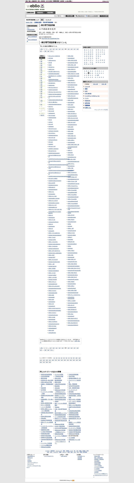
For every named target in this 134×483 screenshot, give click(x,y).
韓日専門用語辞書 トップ (32, 19)
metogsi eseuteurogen (54, 261)
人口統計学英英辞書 (46, 431)
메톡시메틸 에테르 (72, 272)
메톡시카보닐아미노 (73, 186)
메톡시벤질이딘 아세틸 (73, 73)
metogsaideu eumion (53, 203)
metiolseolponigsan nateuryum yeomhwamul (54, 80)
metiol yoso (51, 69)
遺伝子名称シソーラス (61, 413)
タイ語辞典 (96, 468)
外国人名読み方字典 (46, 382)
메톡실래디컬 (71, 241)
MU (41, 97)
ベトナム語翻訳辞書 (46, 445)
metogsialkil (51, 297)
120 (53, 49)
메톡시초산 (70, 109)
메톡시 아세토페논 (53, 246)
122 (59, 49)
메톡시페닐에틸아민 (73, 323)
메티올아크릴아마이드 (54, 71)
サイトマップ (31, 464)
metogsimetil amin (72, 261)
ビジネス (47, 450)
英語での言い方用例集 (75, 399)
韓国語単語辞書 (59, 434)
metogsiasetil (51, 319)
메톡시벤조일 (71, 87)
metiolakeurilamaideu (53, 73)
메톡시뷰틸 (70, 100)
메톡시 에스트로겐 (53, 259)
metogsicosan (71, 111)
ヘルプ (29, 459)
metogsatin (51, 230)
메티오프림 (51, 111)
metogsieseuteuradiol (73, 120)
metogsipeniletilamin (73, 325)
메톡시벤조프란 (71, 96)
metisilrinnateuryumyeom (54, 180)
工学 (77, 450)
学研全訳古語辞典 (46, 447)
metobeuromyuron (53, 185)
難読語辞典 (44, 378)
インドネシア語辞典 (99, 467)
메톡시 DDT (51, 255)
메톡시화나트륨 (71, 159)
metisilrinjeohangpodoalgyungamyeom (58, 164)
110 (79, 357)
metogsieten (71, 129)
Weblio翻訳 (96, 460)
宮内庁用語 (72, 376)
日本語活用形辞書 (73, 374)
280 (47, 362)
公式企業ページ (81, 456)
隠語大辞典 (58, 382)
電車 (64, 450)
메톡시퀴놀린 (71, 219)
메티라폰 (50, 124)
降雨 (86, 89)
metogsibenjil (71, 58)
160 (53, 360)
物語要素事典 (58, 380)
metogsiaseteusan (53, 315)
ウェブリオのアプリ (48, 456)
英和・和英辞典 (41, 1)
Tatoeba (57, 407)
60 (66, 357)
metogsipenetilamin (73, 311)
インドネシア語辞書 (46, 443)
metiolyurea (51, 85)
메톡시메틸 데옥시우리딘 (74, 268)
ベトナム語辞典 (98, 470)
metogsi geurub (52, 266)
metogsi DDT (51, 257)
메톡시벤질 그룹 (72, 65)
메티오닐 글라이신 (53, 87)
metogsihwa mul (72, 157)
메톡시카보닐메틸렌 (73, 203)
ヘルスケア (55, 452)
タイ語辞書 (72, 437)
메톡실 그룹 (71, 228)
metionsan (51, 108)
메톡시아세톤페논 (52, 321)
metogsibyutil (71, 102)
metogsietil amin (72, 138)
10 (54, 357)
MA (41, 59)
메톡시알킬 (51, 295)
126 (71, 49)
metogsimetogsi (72, 288)
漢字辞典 (71, 391)
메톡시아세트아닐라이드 (54, 308)
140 (47, 360)
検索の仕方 (30, 457)
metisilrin (50, 144)
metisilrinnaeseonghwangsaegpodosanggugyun (60, 170)
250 (80, 360)
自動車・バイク (69, 450)
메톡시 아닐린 (51, 237)
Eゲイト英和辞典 (45, 405)
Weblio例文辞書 (45, 433)
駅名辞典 (57, 386)
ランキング (48, 19)
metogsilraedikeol (72, 244)
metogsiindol (71, 170)
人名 (75, 452)
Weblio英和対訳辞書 (74, 426)
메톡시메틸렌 (71, 281)
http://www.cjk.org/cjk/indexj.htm (50, 38)
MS (41, 93)
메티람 (50, 119)
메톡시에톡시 (71, 140)
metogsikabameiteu (73, 174)
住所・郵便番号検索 (74, 388)
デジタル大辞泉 (59, 374)
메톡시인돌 (70, 168)
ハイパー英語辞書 (46, 407)
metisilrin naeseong (53, 148)
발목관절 (87, 103)
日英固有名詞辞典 (73, 412)
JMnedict (43, 418)
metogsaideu (51, 194)
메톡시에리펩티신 (72, 113)
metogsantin (51, 226)
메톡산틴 (50, 224)
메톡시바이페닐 (52, 326)
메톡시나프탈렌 (71, 300)
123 (62, 49)
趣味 (60, 452)
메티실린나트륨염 (52, 178)
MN (41, 84)
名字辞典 (43, 390)
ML (41, 80)
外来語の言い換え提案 (47, 380)
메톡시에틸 (70, 131)
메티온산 (50, 106)
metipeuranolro (52, 117)
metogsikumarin (72, 217)
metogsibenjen (52, 332)
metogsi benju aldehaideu (55, 253)
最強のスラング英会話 (61, 418)
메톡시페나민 (71, 305)
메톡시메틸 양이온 (72, 277)
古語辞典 (62, 1)
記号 (98, 75)
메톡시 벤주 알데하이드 (54, 250)
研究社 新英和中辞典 (46, 403)
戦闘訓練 (87, 105)
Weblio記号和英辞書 (46, 420)
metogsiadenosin (52, 284)
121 (56, 49)
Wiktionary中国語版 (74, 434)
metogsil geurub (72, 230)
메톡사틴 (50, 228)
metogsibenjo (71, 80)
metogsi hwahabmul (53, 270)
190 (62, 360)
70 (68, 357)
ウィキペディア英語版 (75, 428)
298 (45, 51)
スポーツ (64, 452)
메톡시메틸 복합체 (72, 264)
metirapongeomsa (53, 135)
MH (41, 72)
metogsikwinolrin (72, 221)
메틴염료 (50, 58)
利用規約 (30, 460)
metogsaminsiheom (53, 222)
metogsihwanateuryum (73, 161)
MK (41, 78)
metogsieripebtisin (72, 115)
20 (56, 357)
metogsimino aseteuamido (71, 297)
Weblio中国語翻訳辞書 (75, 430)
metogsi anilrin (52, 239)
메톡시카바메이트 (72, 172)
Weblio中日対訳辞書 (46, 437)
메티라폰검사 (51, 133)
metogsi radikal (52, 275)
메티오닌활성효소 (52, 102)
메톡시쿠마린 (71, 215)
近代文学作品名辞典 (74, 386)
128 (77, 49)
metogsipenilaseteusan (73, 320)
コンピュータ (59, 450)
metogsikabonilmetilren (73, 205)
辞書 (27, 1)
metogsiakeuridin (52, 292)
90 (73, 357)
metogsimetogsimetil (73, 292)
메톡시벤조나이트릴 (73, 91)
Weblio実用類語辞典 (60, 393)
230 (74, 360)
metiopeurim (51, 113)
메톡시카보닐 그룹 (72, 181)
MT (41, 95)
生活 (51, 452)
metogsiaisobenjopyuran (54, 288)
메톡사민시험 (51, 219)
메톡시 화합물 (51, 268)
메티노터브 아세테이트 (54, 56)
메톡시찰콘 (70, 104)
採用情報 (80, 459)
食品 (72, 452)
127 (74, 49)
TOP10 (87, 84)
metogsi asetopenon (53, 248)
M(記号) (42, 115)
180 (59, 360)
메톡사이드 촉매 (52, 196)
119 (50, 49)
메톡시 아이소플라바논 (54, 233)
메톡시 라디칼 (51, 273)
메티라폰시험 (51, 137)
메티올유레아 (51, 83)
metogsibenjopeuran (73, 98)
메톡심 (69, 246)
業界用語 (53, 450)
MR (41, 91)
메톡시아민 (51, 304)
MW (41, 100)
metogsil (70, 226)
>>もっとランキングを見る (101, 109)
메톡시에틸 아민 (72, 135)
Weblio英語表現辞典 (74, 416)
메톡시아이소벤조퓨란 (54, 286)
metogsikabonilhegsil (73, 197)
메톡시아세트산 (52, 312)
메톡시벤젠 (51, 330)
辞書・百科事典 (83, 452)
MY (41, 104)
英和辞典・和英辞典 (99, 459)
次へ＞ (52, 51)
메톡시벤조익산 (71, 82)
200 (65, 360)
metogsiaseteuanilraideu (54, 310)
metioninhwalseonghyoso (54, 104)
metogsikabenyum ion (73, 179)
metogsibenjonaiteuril (73, 93)
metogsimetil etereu (73, 275)
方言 (78, 452)
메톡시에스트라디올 (73, 118)
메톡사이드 (51, 191)
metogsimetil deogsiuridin (74, 270)
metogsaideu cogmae (53, 198)
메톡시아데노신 (52, 281)
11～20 (95, 84)
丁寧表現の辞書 (59, 376)
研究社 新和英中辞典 (60, 397)
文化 (48, 452)
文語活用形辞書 (45, 376)
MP (41, 87)
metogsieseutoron (72, 124)
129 (41, 51)
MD (41, 65)
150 (50, 360)
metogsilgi (70, 239)
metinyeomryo (52, 60)
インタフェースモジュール (92, 96)
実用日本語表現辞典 (46, 374)
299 (48, 51)
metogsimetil (71, 257)
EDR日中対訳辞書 (46, 435)
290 (50, 362)
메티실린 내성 (51, 146)
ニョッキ (87, 86)
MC (41, 63)
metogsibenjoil (71, 89)
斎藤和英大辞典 (45, 429)
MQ (41, 89)
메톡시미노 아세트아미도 (74, 295)
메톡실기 (70, 237)
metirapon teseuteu (53, 131)
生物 (69, 452)
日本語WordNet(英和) (74, 411)
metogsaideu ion (52, 207)
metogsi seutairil (52, 279)
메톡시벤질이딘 (71, 69)
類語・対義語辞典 (33, 1)
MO (41, 85)
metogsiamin (51, 306)
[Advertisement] (77, 7)
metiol (50, 65)
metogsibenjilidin (72, 71)
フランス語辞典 (98, 465)
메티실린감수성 (52, 151)
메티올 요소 (51, 67)
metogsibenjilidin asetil (73, 76)
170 (56, 360)
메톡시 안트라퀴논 (53, 242)
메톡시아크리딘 (52, 290)
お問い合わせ (64, 456)
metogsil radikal (72, 235)
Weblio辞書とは (31, 456)
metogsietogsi (71, 142)
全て (28, 28)
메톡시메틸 (70, 255)
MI (41, 74)
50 (64, 357)
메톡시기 (70, 150)
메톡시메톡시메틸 (72, 290)
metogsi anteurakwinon (54, 244)
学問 (87, 450)
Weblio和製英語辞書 (60, 414)
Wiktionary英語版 (59, 424)
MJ (41, 76)
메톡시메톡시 (71, 286)
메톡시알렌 (51, 299)
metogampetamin (52, 189)
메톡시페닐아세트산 (73, 318)
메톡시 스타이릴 (52, 277)
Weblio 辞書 (29, 22)
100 (76, 357)
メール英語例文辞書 (60, 416)
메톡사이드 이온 (52, 205)
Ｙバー (87, 98)
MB (41, 61)
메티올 (50, 62)
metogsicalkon (71, 107)
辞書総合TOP (105, 1)
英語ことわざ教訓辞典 (75, 405)
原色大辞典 (58, 378)
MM (41, 82)
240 (77, 360)
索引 (42, 19)
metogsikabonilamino (73, 188)
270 (44, 362)
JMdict (56, 401)
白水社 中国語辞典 (60, 426)
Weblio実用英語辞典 (60, 399)
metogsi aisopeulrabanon (54, 235)
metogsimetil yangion (73, 279)
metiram (50, 122)
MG (41, 70)
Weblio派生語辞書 (73, 414)
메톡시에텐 (70, 127)
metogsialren (51, 301)
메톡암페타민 (51, 187)
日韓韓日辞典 (56, 1)
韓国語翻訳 (50, 12)
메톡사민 (50, 215)
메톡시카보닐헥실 (72, 194)
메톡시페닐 (70, 314)
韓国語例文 (40, 12)
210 (68, 360)
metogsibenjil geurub (73, 67)
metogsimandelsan (72, 252)
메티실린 (50, 142)
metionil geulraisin (53, 89)
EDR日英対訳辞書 (46, 416)
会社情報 (80, 457)
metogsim (70, 248)
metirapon (51, 126)
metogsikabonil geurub (73, 183)
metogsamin (51, 217)
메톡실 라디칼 (71, 233)
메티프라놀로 (51, 115)
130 (44, 360)
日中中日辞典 (49, 1)
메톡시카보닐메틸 (72, 199)
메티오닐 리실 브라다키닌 (54, 92)
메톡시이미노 (71, 163)
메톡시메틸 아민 (72, 259)
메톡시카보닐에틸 (72, 190)
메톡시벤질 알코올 (72, 60)
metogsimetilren (72, 283)
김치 (86, 91)
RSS (73, 480)
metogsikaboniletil (72, 192)
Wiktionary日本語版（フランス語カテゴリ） (60, 441)
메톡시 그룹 (51, 264)
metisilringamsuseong (54, 153)
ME (41, 67)
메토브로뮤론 (51, 183)
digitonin (87, 100)
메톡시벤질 (70, 56)
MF (41, 69)
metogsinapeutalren (73, 303)
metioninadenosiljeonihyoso (55, 100)
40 (61, 357)
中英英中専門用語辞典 (75, 432)
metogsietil (70, 133)
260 (41, 362)
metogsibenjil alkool (73, 62)
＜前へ (41, 49)
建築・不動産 (82, 450)
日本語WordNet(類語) (74, 393)
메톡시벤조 (70, 78)
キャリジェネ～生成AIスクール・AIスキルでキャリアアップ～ (100, 475)
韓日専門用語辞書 (48, 22)
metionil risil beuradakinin (54, 94)
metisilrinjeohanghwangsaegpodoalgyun (58, 159)
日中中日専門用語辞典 (61, 428)
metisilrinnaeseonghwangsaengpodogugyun (59, 176)
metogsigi (70, 152)
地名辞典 (43, 388)
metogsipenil (71, 316)
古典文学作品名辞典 (60, 384)
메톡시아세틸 (51, 317)
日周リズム (88, 107)
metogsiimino (71, 166)
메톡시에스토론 (71, 122)
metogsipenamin (72, 307)
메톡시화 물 (71, 154)
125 (68, 49)
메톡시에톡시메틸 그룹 (73, 144)
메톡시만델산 (71, 250)
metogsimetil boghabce (73, 266)
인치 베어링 (88, 93)
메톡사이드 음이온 (53, 200)
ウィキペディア (73, 390)
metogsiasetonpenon (53, 324)
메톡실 (69, 224)
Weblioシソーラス (60, 395)
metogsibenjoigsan (72, 84)
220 (71, 360)
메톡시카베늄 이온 (72, 177)
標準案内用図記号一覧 (75, 378)
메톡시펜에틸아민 (72, 309)
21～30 (104, 84)
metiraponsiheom (52, 140)
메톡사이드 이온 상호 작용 (55, 209)
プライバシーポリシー (33, 462)
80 (71, 357)
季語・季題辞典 (73, 384)
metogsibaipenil (52, 328)
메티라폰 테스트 (52, 128)
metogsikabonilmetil (73, 201)
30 (59, 357)
